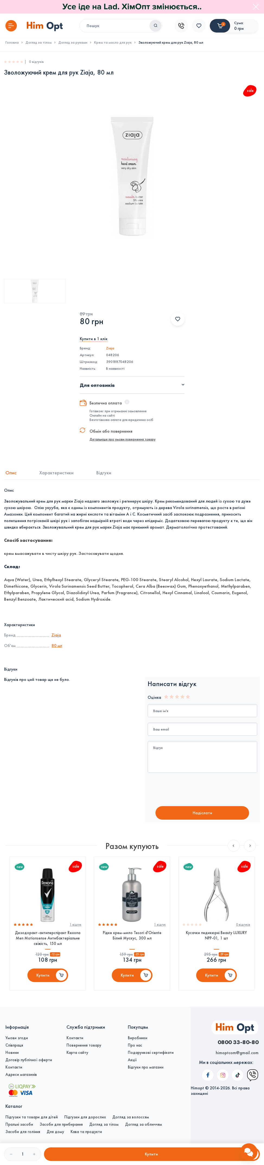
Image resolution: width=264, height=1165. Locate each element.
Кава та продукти (86, 1131)
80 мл (57, 645)
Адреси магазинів (21, 1074)
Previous (234, 846)
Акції (132, 1059)
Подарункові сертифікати (151, 1052)
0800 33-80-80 (238, 1042)
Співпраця (14, 1045)
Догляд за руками (72, 42)
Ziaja (110, 348)
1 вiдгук (75, 924)
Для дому (55, 1131)
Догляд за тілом (39, 42)
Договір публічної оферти (28, 1059)
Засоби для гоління (22, 1131)
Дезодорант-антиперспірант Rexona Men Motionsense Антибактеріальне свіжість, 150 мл (47, 938)
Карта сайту (77, 1052)
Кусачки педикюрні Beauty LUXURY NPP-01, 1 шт (216, 935)
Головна (12, 42)
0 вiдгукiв (243, 924)
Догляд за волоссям (130, 1117)
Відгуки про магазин (145, 1067)
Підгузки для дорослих (85, 1117)
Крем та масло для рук (113, 42)
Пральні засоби (19, 1124)
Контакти (13, 1067)
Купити (42, 975)
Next (250, 846)
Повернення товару (83, 1045)
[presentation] (193, 790)
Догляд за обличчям (143, 1124)
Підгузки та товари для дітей (31, 1117)
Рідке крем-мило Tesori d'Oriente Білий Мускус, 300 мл (132, 935)
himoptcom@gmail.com (237, 1052)
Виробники (137, 1037)
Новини (12, 1052)
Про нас (135, 1045)
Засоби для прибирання (61, 1124)
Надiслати (202, 812)
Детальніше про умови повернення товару (122, 439)
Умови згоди (16, 1037)
